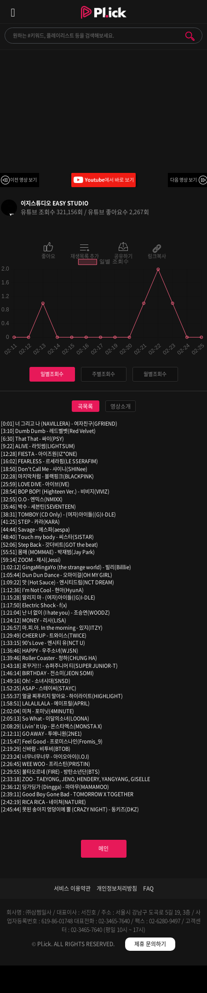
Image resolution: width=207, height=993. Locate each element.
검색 (190, 36)
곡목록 (85, 406)
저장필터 (129, 981)
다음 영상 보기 (183, 179)
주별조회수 (103, 374)
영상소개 (120, 406)
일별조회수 (51, 374)
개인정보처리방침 (117, 888)
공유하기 (123, 255)
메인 (103, 848)
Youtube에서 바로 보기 (103, 180)
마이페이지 (181, 981)
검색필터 (77, 981)
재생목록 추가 (84, 255)
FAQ (148, 888)
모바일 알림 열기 (195, 11)
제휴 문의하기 (150, 944)
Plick (103, 20)
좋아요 (48, 255)
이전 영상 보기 (23, 179)
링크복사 (157, 255)
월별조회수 (155, 374)
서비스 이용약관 (72, 888)
